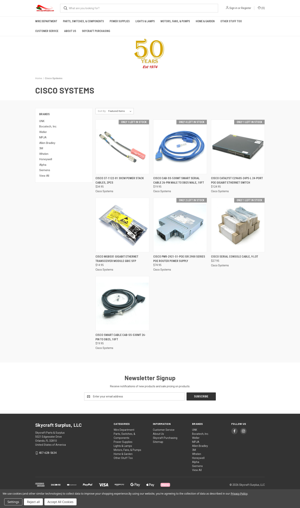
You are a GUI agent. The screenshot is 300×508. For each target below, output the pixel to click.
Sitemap (158, 441)
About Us (70, 31)
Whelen (43, 154)
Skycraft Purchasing (96, 31)
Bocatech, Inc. (48, 126)
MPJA (42, 137)
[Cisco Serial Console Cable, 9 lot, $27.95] (238, 225)
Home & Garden (205, 21)
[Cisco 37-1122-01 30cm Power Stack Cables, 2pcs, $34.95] (122, 146)
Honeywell (45, 159)
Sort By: (102, 111)
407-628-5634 (47, 453)
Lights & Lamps (145, 21)
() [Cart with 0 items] (261, 8)
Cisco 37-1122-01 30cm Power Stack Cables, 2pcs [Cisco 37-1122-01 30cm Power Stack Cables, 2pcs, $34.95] (119, 180)
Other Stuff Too (231, 21)
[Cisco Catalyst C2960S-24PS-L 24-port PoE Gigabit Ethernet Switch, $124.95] (238, 146)
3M (41, 148)
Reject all (33, 502)
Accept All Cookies (60, 502)
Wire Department (46, 21)
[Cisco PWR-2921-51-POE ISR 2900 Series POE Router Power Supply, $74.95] (180, 225)
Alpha (42, 165)
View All (44, 175)
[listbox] (121, 111)
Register (246, 8)
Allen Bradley (47, 143)
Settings (13, 502)
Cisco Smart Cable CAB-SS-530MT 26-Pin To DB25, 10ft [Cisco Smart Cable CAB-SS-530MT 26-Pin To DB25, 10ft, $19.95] (120, 337)
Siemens (44, 170)
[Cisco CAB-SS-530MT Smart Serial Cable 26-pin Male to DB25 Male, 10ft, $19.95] (180, 146)
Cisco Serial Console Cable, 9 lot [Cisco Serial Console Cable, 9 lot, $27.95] (234, 256)
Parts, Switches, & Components (83, 21)
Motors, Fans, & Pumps (175, 21)
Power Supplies (120, 21)
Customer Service (46, 31)
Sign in (233, 8)
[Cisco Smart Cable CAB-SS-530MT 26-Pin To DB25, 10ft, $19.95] (122, 303)
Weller (43, 132)
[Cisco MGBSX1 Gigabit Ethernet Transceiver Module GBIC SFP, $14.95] (122, 225)
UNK (42, 121)
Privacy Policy (239, 493)
